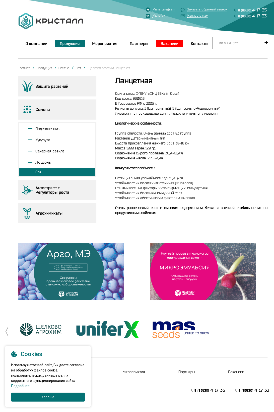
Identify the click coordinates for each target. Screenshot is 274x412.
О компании (36, 43)
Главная (24, 68)
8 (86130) (252, 9)
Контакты (199, 43)
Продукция (70, 43)
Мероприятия (104, 43)
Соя (78, 68)
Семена (64, 68)
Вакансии (169, 43)
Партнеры (139, 43)
